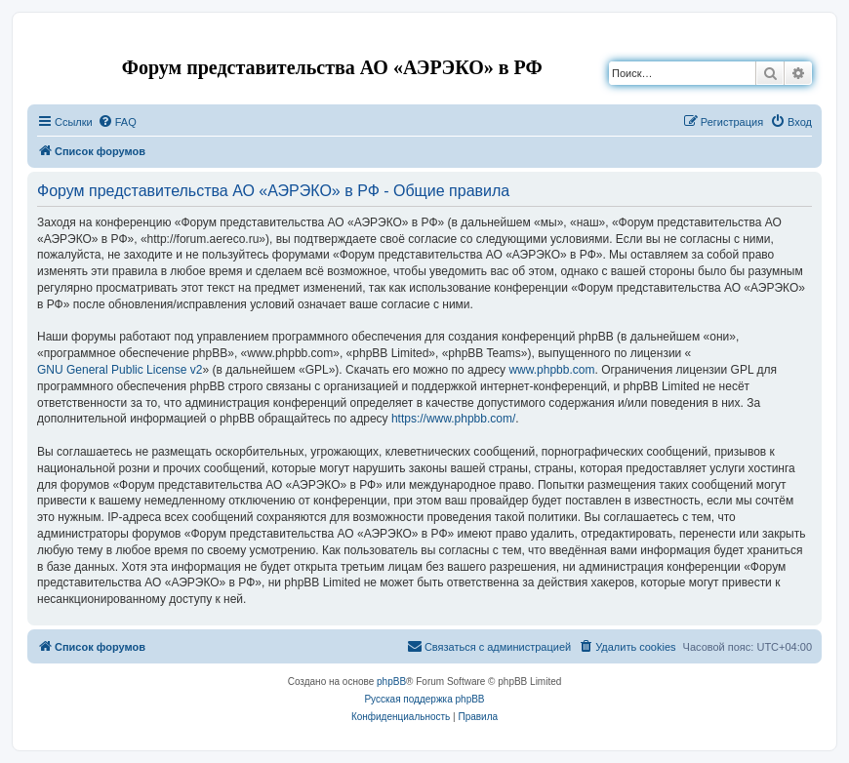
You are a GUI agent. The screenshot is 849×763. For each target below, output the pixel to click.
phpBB (391, 681)
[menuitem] (117, 122)
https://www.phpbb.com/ (453, 418)
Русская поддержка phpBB (424, 699)
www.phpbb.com (551, 370)
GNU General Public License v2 (119, 370)
